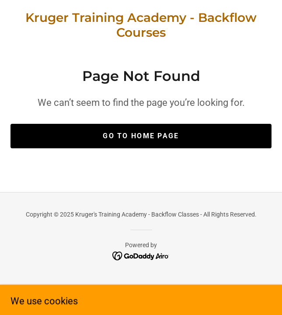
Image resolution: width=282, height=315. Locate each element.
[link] (141, 25)
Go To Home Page (141, 136)
